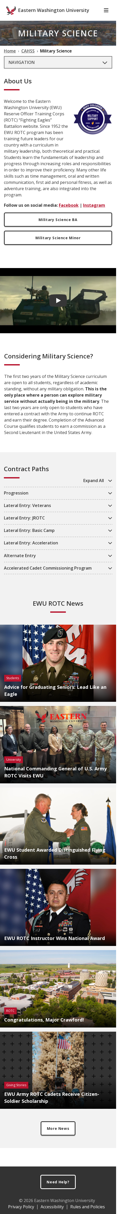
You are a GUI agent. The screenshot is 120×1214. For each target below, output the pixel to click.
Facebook (69, 214)
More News (58, 1137)
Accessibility (52, 1207)
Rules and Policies (87, 1207)
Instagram (94, 214)
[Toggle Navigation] (106, 19)
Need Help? (58, 1181)
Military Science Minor (57, 246)
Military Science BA (58, 228)
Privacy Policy (21, 1207)
